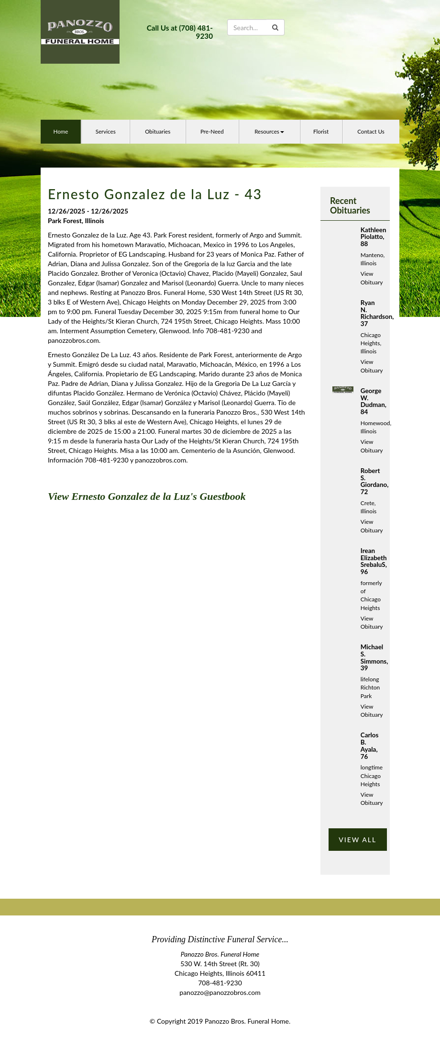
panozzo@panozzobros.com (219, 992)
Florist (321, 131)
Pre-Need (212, 131)
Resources (269, 131)
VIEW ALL (357, 839)
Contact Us (371, 131)
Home (60, 131)
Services (106, 131)
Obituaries (157, 131)
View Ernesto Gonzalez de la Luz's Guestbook (147, 496)
